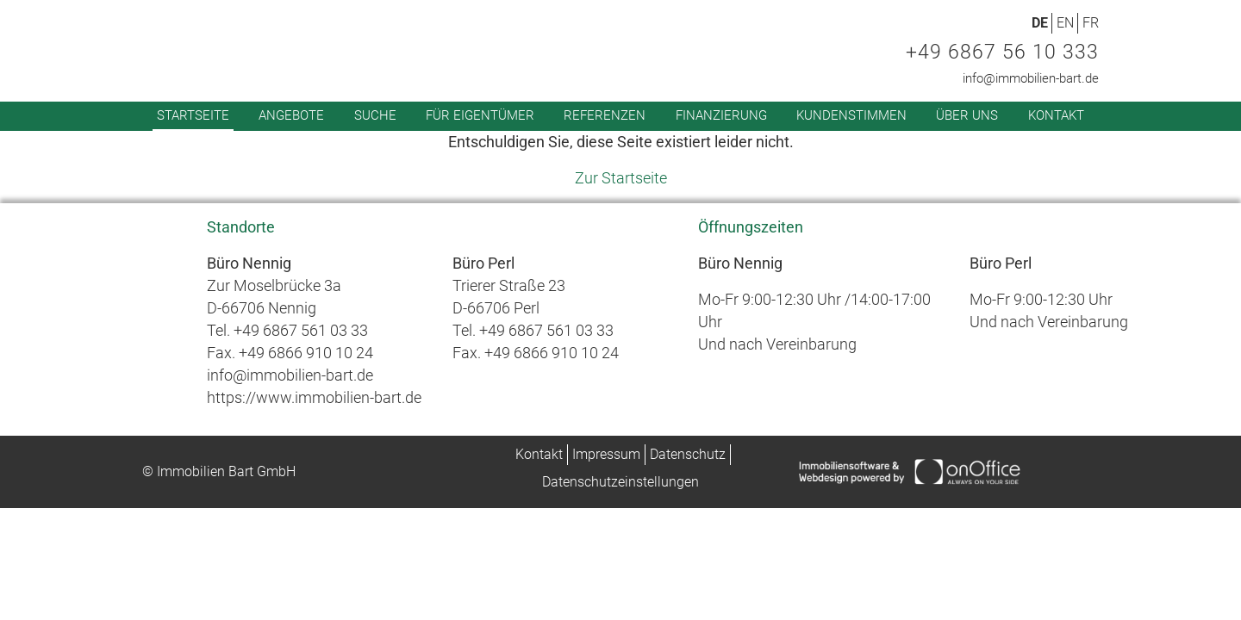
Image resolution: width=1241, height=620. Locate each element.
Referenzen (604, 115)
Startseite (193, 115)
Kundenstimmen (851, 115)
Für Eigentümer (480, 115)
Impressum (606, 454)
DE (1040, 23)
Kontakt (1056, 115)
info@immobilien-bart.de (1031, 78)
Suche (375, 115)
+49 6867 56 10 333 (1002, 52)
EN (1065, 23)
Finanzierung (721, 115)
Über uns (967, 115)
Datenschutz (688, 454)
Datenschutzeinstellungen (620, 482)
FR (1090, 23)
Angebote (291, 115)
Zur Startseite (621, 178)
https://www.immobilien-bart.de (314, 397)
